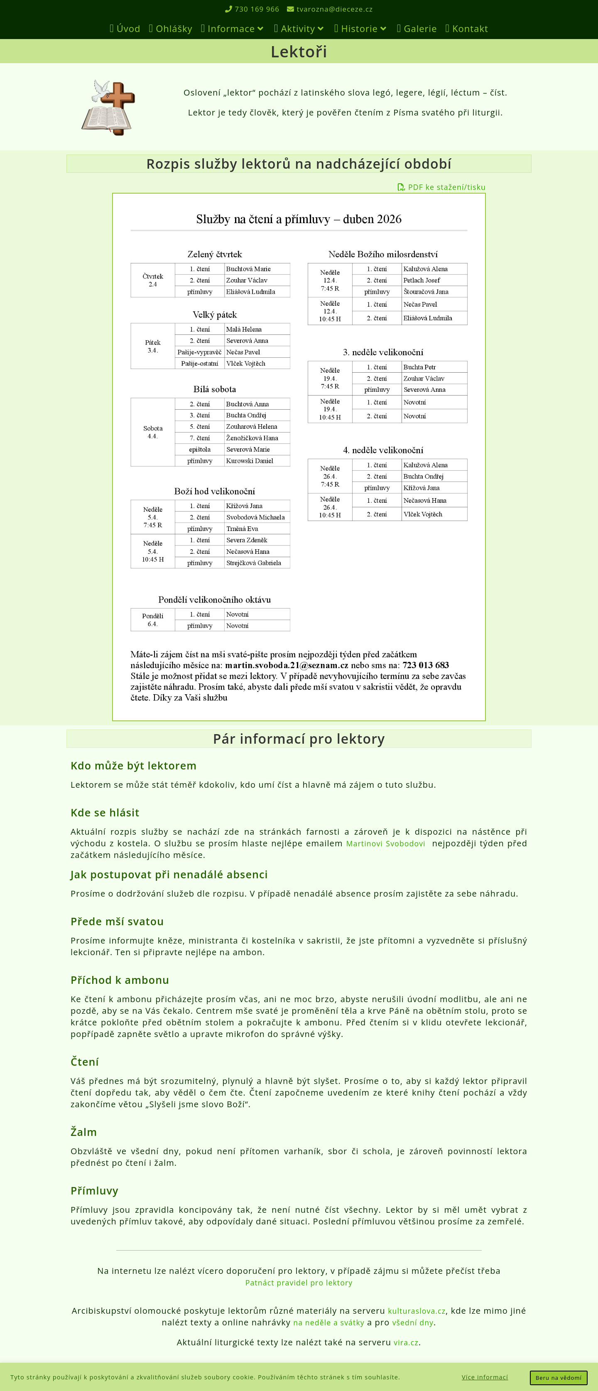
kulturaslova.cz (426, 1310)
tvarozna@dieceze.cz (331, 9)
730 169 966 (250, 9)
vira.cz (406, 1342)
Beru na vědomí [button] (559, 1377)
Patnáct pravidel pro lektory (299, 1282)
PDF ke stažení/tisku (437, 186)
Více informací (485, 1377)
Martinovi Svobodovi (384, 843)
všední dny (426, 1322)
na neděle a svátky (335, 1322)
